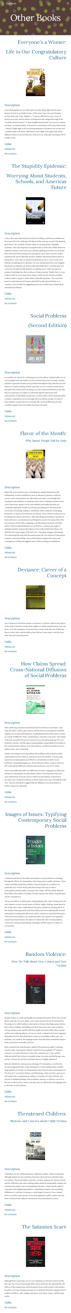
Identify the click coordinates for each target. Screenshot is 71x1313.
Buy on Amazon (10, 153)
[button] (3, 3)
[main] (35, 17)
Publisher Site (10, 149)
